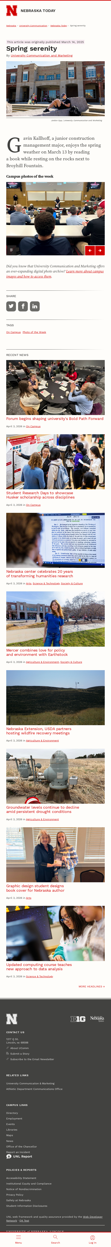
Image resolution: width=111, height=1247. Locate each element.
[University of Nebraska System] (97, 1019)
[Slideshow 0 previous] (90, 250)
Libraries (11, 1129)
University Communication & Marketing (30, 1083)
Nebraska (11, 25)
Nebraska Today (38, 10)
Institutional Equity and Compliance (29, 1183)
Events (10, 1124)
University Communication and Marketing (41, 55)
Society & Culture (72, 583)
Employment (14, 1118)
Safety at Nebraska (18, 1200)
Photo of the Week (34, 332)
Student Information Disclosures (26, 1205)
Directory (12, 1113)
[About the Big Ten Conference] (78, 1019)
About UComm (19, 1048)
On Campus (13, 332)
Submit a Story (19, 1053)
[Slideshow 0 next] (100, 250)
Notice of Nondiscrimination (23, 1189)
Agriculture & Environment (42, 662)
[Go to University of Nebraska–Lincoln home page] (11, 10)
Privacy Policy (14, 1194)
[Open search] (55, 1239)
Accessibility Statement (21, 1178)
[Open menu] (18, 1239)
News (9, 1141)
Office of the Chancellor (21, 1146)
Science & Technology (46, 583)
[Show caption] (11, 250)
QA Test (24, 1220)
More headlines (90, 986)
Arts (28, 583)
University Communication (33, 25)
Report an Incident (19, 1155)
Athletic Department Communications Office (34, 1089)
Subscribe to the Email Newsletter (32, 1059)
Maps (9, 1135)
